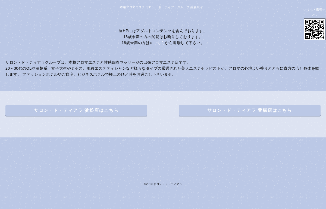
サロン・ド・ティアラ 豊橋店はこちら (249, 110)
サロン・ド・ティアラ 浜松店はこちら (76, 110)
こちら (159, 43)
